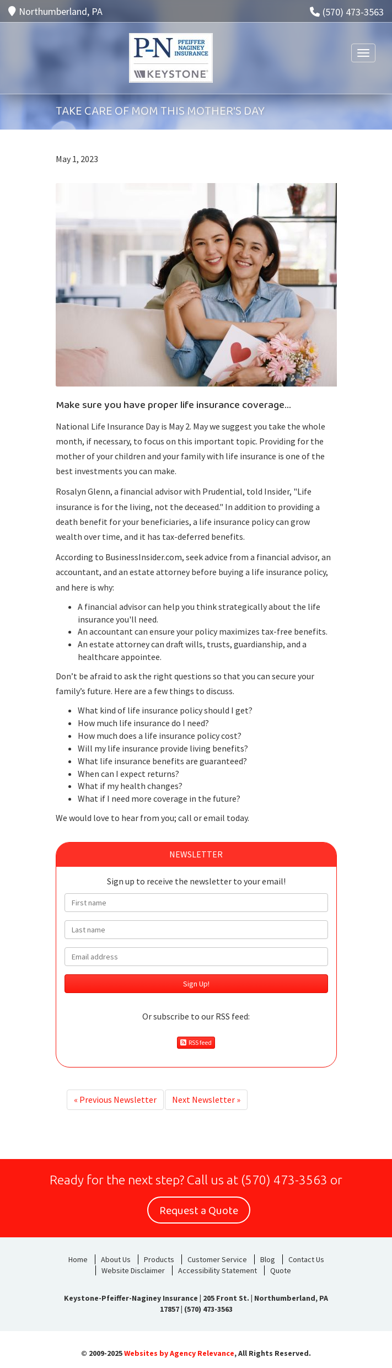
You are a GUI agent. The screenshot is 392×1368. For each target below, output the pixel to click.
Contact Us (306, 1259)
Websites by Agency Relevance (179, 1353)
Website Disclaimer (133, 1270)
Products (159, 1259)
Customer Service (217, 1259)
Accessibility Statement (217, 1270)
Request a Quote (198, 1211)
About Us (116, 1259)
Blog (267, 1259)
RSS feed (196, 1042)
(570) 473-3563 (347, 12)
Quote (280, 1270)
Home (78, 1259)
